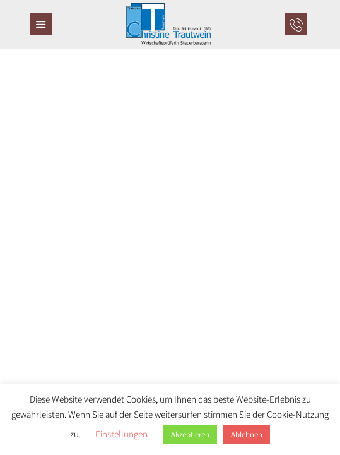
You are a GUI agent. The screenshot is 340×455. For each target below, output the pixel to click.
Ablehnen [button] (246, 434)
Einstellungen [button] (121, 434)
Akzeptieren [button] (190, 434)
